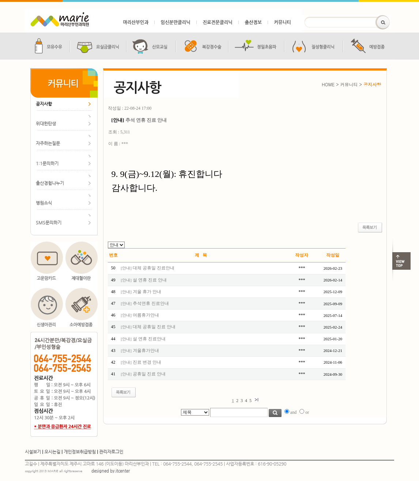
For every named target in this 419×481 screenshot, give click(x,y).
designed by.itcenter (110, 471)
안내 (126, 268)
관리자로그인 (111, 451)
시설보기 (33, 451)
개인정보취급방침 (80, 451)
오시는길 (52, 451)
